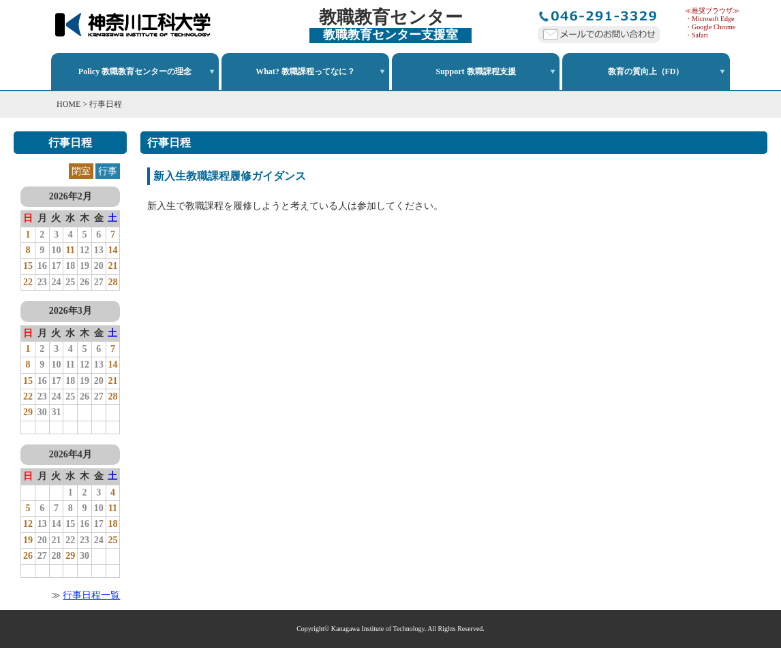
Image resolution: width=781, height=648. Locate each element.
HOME (68, 104)
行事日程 (105, 104)
